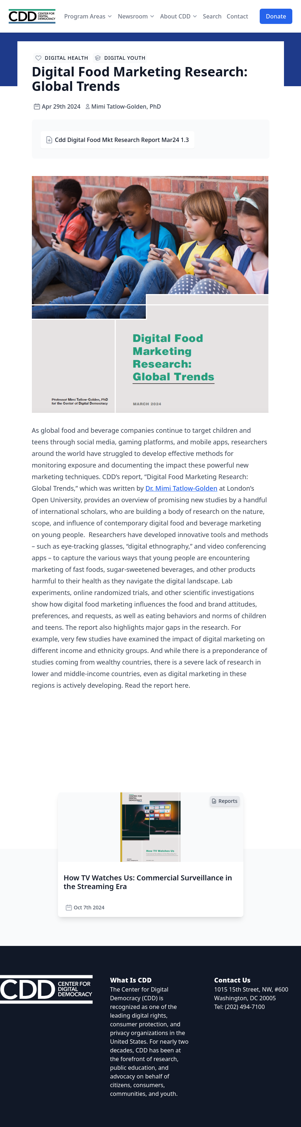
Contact (237, 16)
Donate (276, 16)
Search (212, 16)
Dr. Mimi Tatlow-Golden (181, 488)
